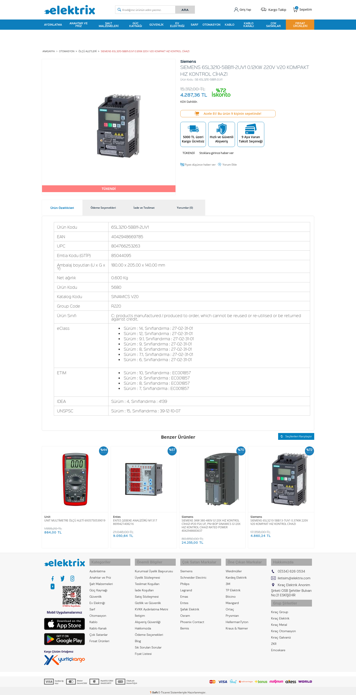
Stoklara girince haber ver (216, 151)
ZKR (274, 637)
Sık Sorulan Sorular (148, 643)
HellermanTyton (237, 617)
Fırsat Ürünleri (300, 23)
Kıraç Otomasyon (283, 624)
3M (228, 579)
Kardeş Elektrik (236, 573)
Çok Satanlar (273, 23)
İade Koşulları (144, 586)
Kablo (229, 23)
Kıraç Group (279, 605)
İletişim (140, 611)
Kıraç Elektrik (280, 611)
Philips (184, 579)
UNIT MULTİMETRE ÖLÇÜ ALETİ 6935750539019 (74, 518)
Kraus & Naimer (237, 624)
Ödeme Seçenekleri (149, 630)
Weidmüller (234, 567)
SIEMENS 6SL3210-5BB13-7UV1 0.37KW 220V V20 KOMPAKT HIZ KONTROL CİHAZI (279, 519)
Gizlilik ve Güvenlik (148, 598)
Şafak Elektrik (189, 605)
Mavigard (232, 598)
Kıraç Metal (279, 618)
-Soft (154, 689)
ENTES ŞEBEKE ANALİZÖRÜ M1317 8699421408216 (135, 519)
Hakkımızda (143, 624)
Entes (117, 514)
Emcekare (278, 643)
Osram (185, 611)
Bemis (184, 624)
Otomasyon (211, 23)
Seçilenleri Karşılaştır (296, 434)
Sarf (194, 23)
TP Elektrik (233, 586)
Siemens (187, 514)
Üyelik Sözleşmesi (147, 573)
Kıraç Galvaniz (281, 631)
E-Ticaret (164, 689)
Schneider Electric (193, 573)
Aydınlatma (53, 23)
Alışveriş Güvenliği (148, 617)
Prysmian (232, 611)
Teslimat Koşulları (147, 579)
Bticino (231, 592)
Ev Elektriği (177, 23)
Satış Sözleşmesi (147, 592)
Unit (47, 514)
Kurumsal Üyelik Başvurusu (154, 567)
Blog (138, 636)
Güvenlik (156, 23)
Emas (184, 592)
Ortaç (230, 605)
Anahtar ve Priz (78, 23)
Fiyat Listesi (143, 649)
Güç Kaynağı (135, 23)
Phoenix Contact (192, 617)
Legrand (186, 586)
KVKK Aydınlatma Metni (151, 605)
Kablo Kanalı (248, 23)
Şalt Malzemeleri (109, 23)
